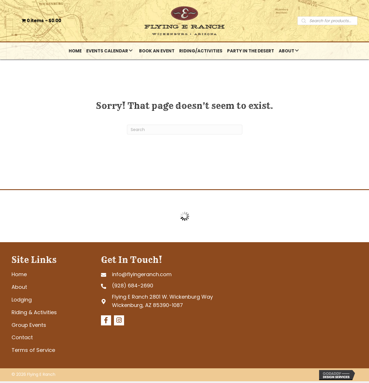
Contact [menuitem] (22, 339)
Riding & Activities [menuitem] (34, 314)
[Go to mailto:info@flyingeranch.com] (169, 276)
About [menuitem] (19, 288)
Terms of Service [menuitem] (33, 351)
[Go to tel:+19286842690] (169, 287)
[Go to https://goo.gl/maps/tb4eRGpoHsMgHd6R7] (169, 303)
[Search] (184, 131)
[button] (131, 52)
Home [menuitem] (19, 276)
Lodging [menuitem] (22, 301)
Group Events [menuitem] (29, 326)
